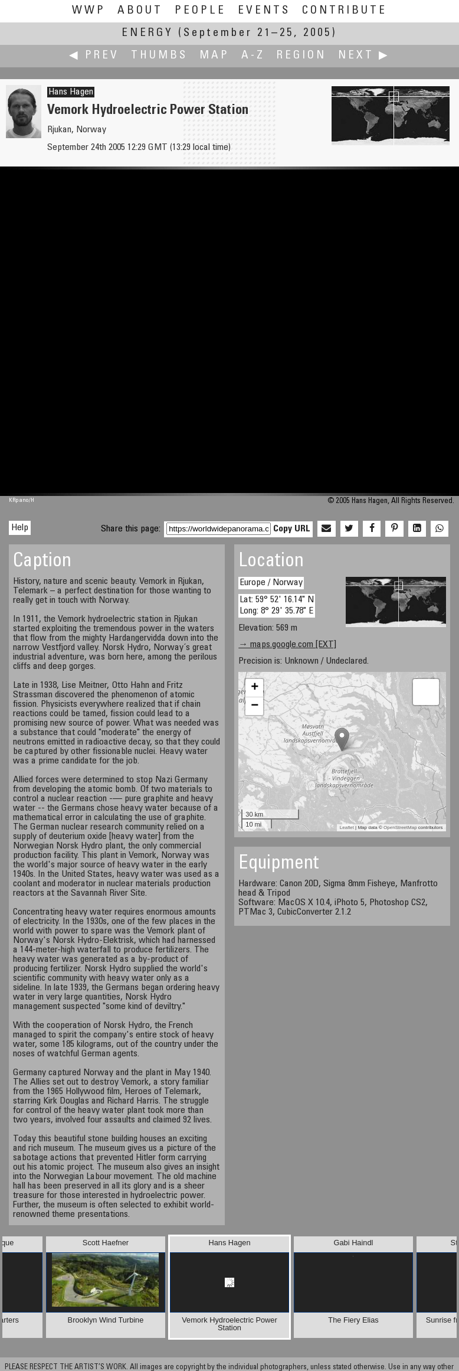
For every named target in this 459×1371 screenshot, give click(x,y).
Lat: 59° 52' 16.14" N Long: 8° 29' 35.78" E (277, 605)
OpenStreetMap (400, 827)
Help (19, 528)
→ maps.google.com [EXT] (287, 644)
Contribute (344, 11)
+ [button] (254, 688)
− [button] (254, 706)
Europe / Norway (271, 582)
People (200, 11)
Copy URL (291, 529)
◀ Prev (94, 55)
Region (301, 55)
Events (264, 11)
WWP (89, 11)
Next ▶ (364, 55)
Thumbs (159, 55)
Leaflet (347, 827)
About (140, 11)
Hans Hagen (70, 92)
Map (214, 55)
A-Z (253, 55)
